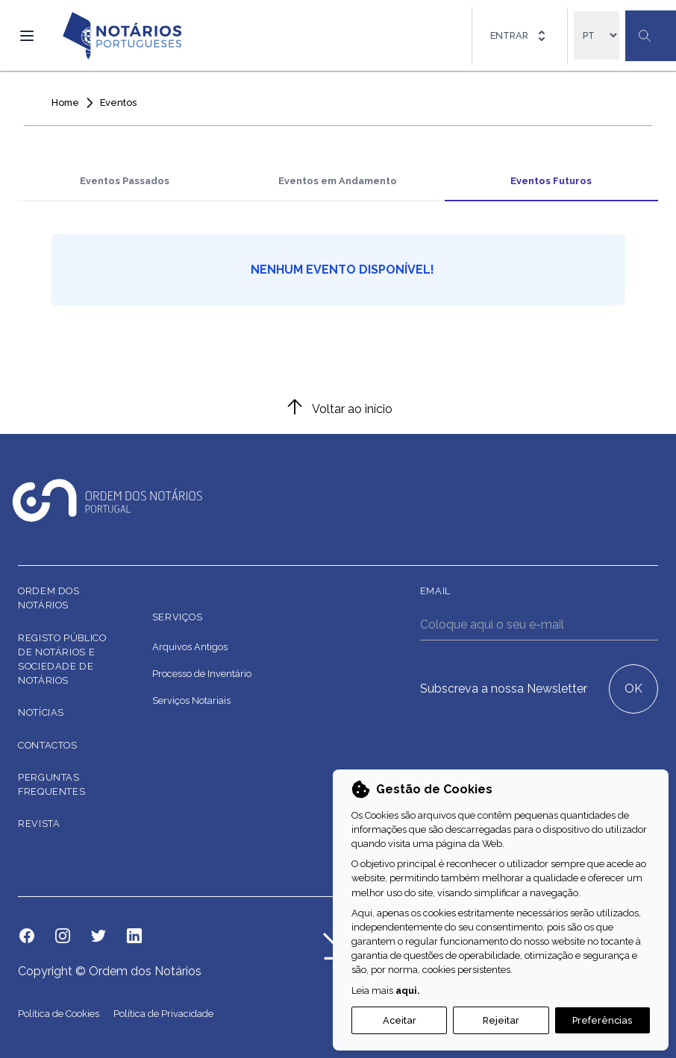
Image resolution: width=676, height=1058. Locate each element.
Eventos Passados (124, 180)
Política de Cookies (59, 1013)
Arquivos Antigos (190, 646)
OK (633, 688)
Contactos (48, 745)
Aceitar (399, 1020)
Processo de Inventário (201, 673)
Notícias (41, 712)
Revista (39, 823)
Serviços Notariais (191, 700)
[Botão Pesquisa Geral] (650, 35)
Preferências (602, 1020)
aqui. (407, 990)
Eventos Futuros (551, 180)
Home (65, 102)
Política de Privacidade (163, 1013)
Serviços (177, 617)
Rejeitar (501, 1020)
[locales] (596, 35)
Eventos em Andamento (337, 180)
